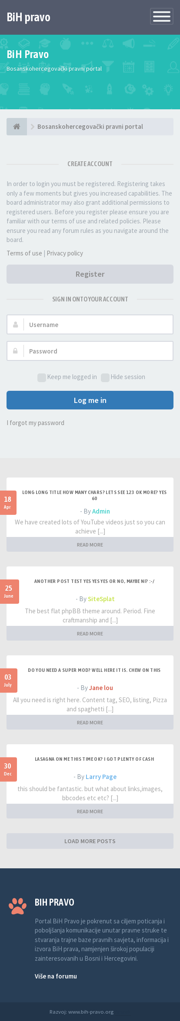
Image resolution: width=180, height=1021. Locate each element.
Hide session (123, 377)
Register (90, 274)
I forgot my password (35, 423)
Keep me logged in (67, 377)
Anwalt (123, 1011)
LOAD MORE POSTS (90, 841)
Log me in (90, 400)
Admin (101, 511)
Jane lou (101, 688)
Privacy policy (65, 253)
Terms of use (24, 253)
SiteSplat (101, 599)
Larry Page (101, 776)
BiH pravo (28, 17)
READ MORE (90, 544)
